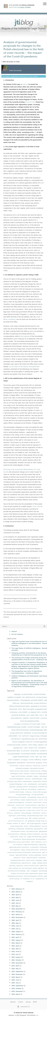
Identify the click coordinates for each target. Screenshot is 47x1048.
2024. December (17, 974)
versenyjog (13, 712)
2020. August (16, 931)
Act (35, 132)
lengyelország (42, 844)
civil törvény (14, 765)
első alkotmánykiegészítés (16, 778)
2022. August (16, 957)
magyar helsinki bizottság (18, 776)
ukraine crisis (32, 748)
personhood (31, 762)
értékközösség (20, 828)
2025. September (17, 986)
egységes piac (18, 748)
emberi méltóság (13, 868)
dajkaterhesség (33, 873)
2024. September (17, 971)
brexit (43, 724)
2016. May (15, 906)
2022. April (15, 946)
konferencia (38, 842)
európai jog (28, 792)
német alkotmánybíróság (19, 730)
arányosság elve (16, 718)
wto (20, 736)
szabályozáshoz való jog (14, 842)
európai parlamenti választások (20, 733)
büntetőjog (10, 781)
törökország (23, 834)
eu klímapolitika (34, 847)
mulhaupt (11, 855)
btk (37, 739)
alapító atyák (12, 815)
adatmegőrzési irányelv (16, 773)
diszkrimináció (30, 697)
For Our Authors (17, 634)
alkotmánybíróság (26, 703)
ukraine (41, 800)
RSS (35, 1002)
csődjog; (34, 863)
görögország (31, 821)
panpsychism (21, 762)
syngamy (39, 762)
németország (11, 828)
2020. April (15, 920)
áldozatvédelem (27, 781)
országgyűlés (34, 871)
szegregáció (29, 881)
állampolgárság (32, 786)
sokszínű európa (30, 860)
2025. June (15, 980)
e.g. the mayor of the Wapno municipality (22, 366)
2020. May (15, 923)
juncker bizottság (21, 815)
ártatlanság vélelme (13, 834)
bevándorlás (34, 750)
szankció (24, 745)
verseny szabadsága (26, 813)
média (28, 871)
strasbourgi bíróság (13, 745)
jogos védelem (18, 781)
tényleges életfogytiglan (16, 784)
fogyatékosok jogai (28, 739)
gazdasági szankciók (22, 786)
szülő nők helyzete (27, 868)
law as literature (17, 844)
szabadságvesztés (32, 784)
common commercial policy (31, 865)
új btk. (25, 784)
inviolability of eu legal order (17, 810)
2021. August (16, 940)
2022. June (15, 951)
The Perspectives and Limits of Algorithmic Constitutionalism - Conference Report (26, 672)
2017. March (15, 914)
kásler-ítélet (34, 715)
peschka (35, 868)
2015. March (15, 892)
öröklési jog (23, 789)
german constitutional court (16, 821)
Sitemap (28, 1002)
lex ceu (33, 878)
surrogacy (24, 759)
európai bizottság (39, 694)
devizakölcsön (16, 739)
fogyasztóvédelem (13, 700)
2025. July (15, 983)
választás (26, 718)
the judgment (25, 336)
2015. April (15, 895)
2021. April (15, 937)
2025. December (17, 991)
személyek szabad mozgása (16, 792)
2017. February (16, 912)
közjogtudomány (40, 878)
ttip (23, 697)
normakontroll (17, 839)
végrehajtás (12, 786)
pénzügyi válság (40, 821)
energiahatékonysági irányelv (35, 815)
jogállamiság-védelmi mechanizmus (19, 847)
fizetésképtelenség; (15, 863)
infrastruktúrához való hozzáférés (17, 797)
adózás (39, 797)
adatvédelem (13, 736)
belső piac (16, 703)
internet (23, 857)
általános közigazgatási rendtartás (33, 876)
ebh (20, 868)
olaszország (12, 865)
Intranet (20, 1002)
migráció (41, 745)
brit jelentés (28, 802)
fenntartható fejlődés (28, 753)
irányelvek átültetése (18, 715)
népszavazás (19, 865)
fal (19, 823)
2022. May (15, 949)
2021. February (16, 934)
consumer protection (31, 805)
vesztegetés (29, 776)
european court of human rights (19, 873)
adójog (23, 849)
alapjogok (17, 694)
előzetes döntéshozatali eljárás (19, 706)
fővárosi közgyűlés (18, 742)
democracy (10, 813)
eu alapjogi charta (34, 712)
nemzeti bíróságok (33, 727)
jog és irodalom (26, 842)
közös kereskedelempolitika (29, 721)
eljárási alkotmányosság (28, 839)
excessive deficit (37, 802)
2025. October (16, 988)
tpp (41, 756)
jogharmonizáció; (26, 863)
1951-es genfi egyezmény (34, 823)
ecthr (44, 756)
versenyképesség (31, 797)
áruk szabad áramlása (32, 831)
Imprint (14, 631)
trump (32, 756)
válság (21, 836)
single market (41, 805)
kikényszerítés (36, 765)
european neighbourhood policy (29, 800)
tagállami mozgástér (14, 697)
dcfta (30, 818)
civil (21, 878)
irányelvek (22, 765)
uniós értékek (22, 712)
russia (25, 748)
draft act (25, 84)
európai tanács (14, 836)
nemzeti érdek (34, 718)
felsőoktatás (26, 878)
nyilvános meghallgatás (34, 855)
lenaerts (26, 826)
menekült (15, 823)
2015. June (15, 900)
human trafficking (35, 759)
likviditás (9, 823)
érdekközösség (29, 828)
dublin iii (23, 823)
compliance (42, 748)
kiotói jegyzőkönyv (15, 849)
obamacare (27, 778)
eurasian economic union (21, 818)
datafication (17, 857)
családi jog (17, 789)
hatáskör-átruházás (35, 771)
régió (43, 852)
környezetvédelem (14, 753)
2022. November (17, 963)
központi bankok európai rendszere (19, 771)
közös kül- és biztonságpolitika (36, 742)
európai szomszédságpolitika (16, 802)
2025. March (15, 977)
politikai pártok (27, 852)
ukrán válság (32, 745)
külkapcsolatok (37, 781)
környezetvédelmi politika (18, 831)
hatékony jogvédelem (35, 826)
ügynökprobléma (38, 828)
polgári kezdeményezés (21, 756)
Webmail (13, 1002)
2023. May (15, 969)
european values (30, 810)
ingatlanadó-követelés (21, 855)
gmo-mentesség (14, 800)
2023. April (15, 966)
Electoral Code (30, 102)
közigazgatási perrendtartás (15, 876)
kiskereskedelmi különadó (37, 768)
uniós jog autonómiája (37, 794)
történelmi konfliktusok (33, 834)
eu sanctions (25, 750)
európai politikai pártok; (32, 849)
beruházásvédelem (41, 839)
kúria (20, 709)
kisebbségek (39, 860)
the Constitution (10, 319)
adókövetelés (42, 857)
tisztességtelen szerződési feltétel (31, 700)
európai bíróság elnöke (16, 826)
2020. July (15, 929)
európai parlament (40, 703)
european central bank (39, 818)
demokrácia (13, 709)
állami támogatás (28, 709)
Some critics (36, 506)
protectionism (11, 805)
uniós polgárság (32, 789)
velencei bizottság (14, 878)
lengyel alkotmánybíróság (34, 836)
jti (24, 22)
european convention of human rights (27, 724)
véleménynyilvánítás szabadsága (17, 871)
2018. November (17, 917)
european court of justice (24, 807)
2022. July (15, 954)
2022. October (16, 960)
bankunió (25, 736)
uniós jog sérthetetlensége (23, 794)
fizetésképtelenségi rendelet (16, 727)
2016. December (17, 909)
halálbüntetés (36, 813)
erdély (32, 842)
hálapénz (35, 776)
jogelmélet (41, 868)
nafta (37, 756)
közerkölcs (27, 773)
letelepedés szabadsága (22, 768)
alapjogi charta (41, 789)
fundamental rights (13, 750)
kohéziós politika (36, 852)
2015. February (16, 889)
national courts (20, 805)
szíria (24, 836)
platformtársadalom (32, 857)
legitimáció (29, 765)
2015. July (15, 903)
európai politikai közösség (14, 852)
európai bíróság (27, 694)
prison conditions (14, 759)
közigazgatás (11, 762)
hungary (14, 807)
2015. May (15, 897)
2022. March (15, 943)
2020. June (15, 926)
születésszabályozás (37, 778)
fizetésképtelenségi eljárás (17, 860)
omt (26, 821)
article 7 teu (39, 810)
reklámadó (17, 813)
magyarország (34, 736)
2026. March (15, 994)
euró (28, 715)
